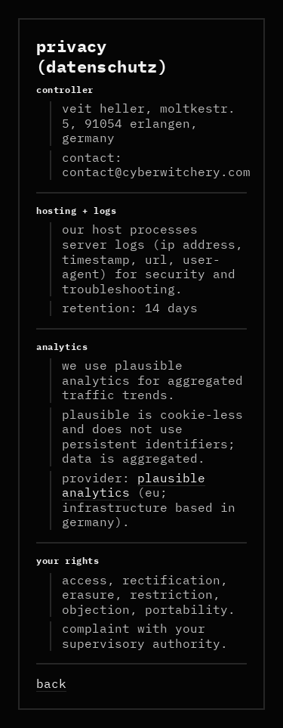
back (51, 683)
